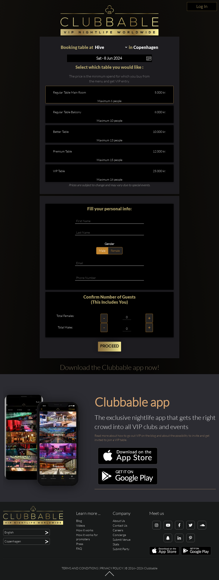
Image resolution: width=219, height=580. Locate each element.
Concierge (119, 535)
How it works (84, 530)
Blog (79, 521)
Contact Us (120, 525)
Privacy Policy (111, 568)
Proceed (109, 346)
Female (115, 250)
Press (79, 544)
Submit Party (121, 549)
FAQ (79, 548)
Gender (109, 244)
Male (102, 250)
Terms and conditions (80, 568)
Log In (201, 6)
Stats (116, 544)
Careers (118, 530)
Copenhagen (145, 47)
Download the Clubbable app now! (109, 367)
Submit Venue (121, 539)
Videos (80, 525)
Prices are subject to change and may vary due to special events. (109, 185)
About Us (119, 521)
